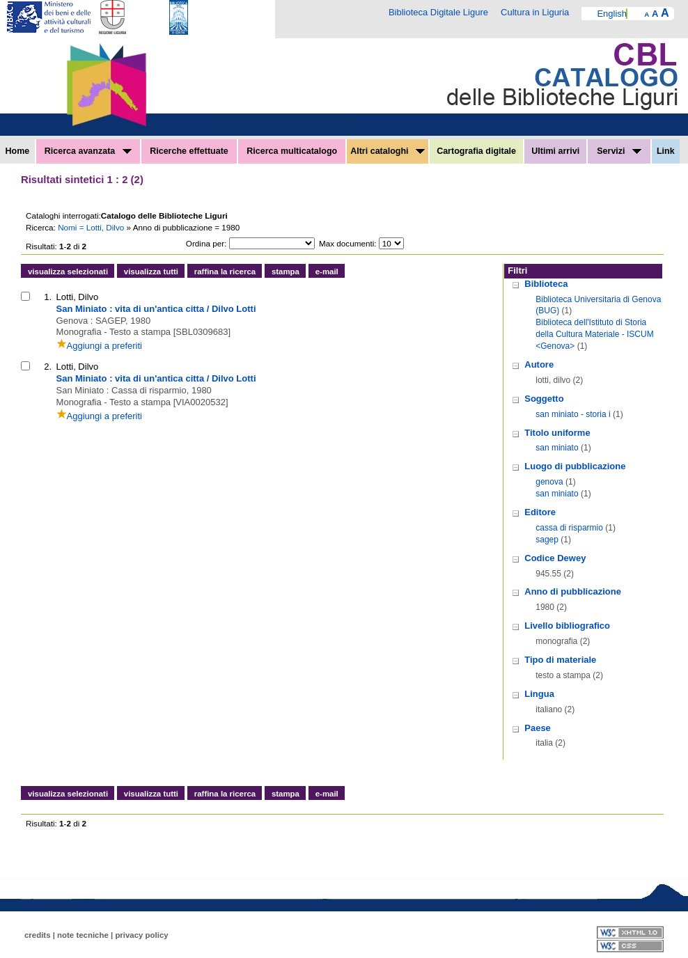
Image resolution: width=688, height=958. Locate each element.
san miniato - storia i (572, 414)
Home (18, 151)
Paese (537, 728)
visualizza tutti (151, 271)
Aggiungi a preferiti (99, 345)
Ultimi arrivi (555, 151)
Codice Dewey (555, 558)
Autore (539, 364)
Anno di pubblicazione (572, 591)
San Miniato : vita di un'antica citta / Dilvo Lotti (156, 309)
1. (48, 297)
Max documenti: (348, 243)
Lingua (539, 694)
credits (37, 935)
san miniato (556, 448)
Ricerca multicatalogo (292, 151)
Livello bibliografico (567, 625)
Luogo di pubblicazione (574, 466)
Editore (540, 512)
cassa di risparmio (569, 528)
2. (48, 366)
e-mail (326, 271)
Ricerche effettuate (189, 151)
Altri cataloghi (387, 151)
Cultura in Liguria (535, 12)
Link (666, 151)
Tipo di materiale (560, 659)
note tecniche (83, 935)
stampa (285, 271)
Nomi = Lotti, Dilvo (92, 227)
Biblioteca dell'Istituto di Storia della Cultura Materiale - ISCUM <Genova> (594, 334)
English (612, 13)
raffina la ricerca (225, 271)
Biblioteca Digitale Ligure (438, 12)
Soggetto (543, 398)
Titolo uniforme (557, 432)
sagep (546, 539)
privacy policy (141, 935)
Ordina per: (206, 243)
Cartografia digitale (476, 151)
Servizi (619, 151)
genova (549, 482)
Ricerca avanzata (88, 151)
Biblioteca (546, 283)
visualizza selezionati (68, 271)
